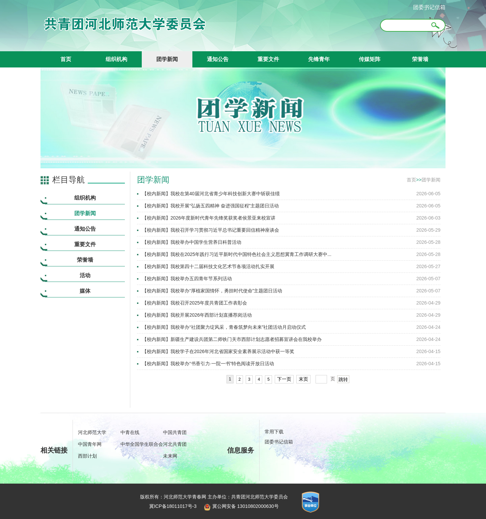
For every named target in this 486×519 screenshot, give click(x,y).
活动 (85, 275)
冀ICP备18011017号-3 (172, 506)
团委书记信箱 (429, 7)
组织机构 (116, 59)
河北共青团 (175, 444)
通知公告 (217, 59)
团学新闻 (167, 59)
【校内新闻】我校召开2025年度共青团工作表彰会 (194, 303)
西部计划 (87, 456)
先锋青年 (319, 59)
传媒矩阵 (369, 59)
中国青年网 (90, 444)
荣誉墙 (420, 59)
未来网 (170, 456)
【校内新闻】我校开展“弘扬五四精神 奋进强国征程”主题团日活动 (210, 205)
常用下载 (274, 431)
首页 (65, 59)
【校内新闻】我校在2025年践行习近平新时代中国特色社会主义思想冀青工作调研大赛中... (236, 254)
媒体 (85, 291)
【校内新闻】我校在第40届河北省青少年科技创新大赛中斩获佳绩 (211, 193)
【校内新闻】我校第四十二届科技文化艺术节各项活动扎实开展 (208, 266)
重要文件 (268, 59)
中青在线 (129, 432)
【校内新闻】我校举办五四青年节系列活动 (187, 278)
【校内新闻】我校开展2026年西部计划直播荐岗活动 (197, 315)
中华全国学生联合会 (141, 444)
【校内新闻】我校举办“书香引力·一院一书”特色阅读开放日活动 (208, 363)
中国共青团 (175, 432)
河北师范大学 (92, 432)
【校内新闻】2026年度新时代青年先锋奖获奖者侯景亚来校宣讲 (208, 218)
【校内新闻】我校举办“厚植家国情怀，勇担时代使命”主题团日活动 (212, 290)
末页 (303, 379)
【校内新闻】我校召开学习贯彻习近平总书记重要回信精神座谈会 (210, 230)
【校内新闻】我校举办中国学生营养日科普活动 (191, 242)
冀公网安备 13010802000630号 (239, 506)
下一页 (284, 379)
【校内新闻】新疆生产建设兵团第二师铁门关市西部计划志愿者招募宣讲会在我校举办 (232, 339)
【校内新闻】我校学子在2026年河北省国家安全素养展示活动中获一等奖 (218, 351)
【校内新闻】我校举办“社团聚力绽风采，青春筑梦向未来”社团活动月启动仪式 (224, 327)
